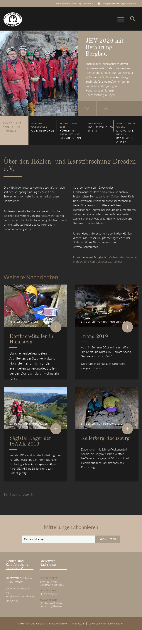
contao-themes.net (113, 623)
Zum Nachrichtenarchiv (18, 494)
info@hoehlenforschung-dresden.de (119, 3)
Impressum (78, 623)
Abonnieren (107, 539)
